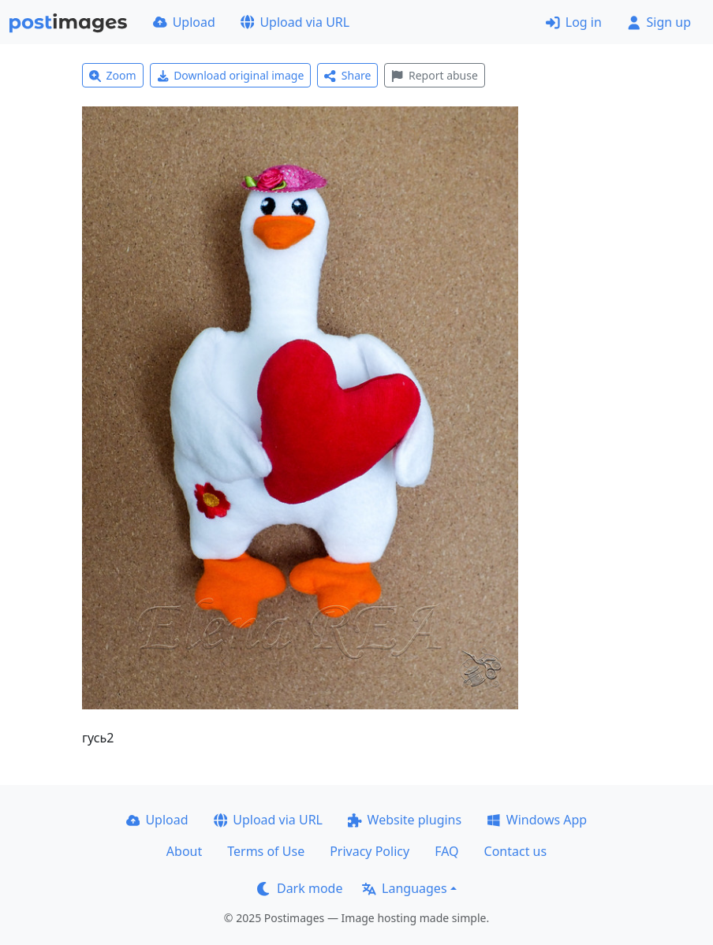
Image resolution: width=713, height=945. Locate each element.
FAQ (446, 851)
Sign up (659, 22)
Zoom (112, 75)
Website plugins (404, 819)
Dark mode (299, 888)
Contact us (515, 851)
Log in (574, 22)
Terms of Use (265, 851)
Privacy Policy (369, 851)
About (184, 851)
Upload (184, 22)
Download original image (230, 75)
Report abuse (434, 75)
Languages (404, 888)
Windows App (537, 819)
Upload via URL (295, 22)
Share (347, 75)
